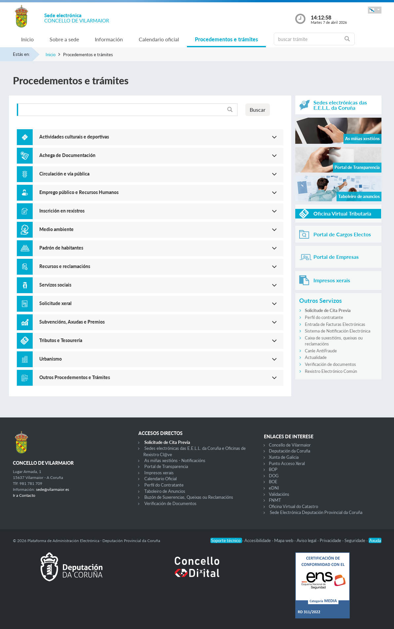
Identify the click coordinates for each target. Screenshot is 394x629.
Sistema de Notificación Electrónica (337, 331)
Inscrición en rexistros (62, 211)
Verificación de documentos (330, 364)
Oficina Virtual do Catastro (293, 506)
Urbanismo (50, 359)
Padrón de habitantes (61, 248)
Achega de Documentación (67, 155)
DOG (274, 475)
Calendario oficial (159, 39)
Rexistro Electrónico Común (331, 371)
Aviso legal (307, 540)
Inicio (27, 39)
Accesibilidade (258, 540)
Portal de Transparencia (166, 466)
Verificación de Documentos (170, 503)
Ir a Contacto (24, 495)
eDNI (274, 488)
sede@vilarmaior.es (52, 489)
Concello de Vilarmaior (290, 445)
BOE (273, 481)
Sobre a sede (64, 39)
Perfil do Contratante (164, 485)
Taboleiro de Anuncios (164, 491)
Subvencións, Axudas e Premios (72, 322)
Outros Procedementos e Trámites (74, 377)
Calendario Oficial (160, 478)
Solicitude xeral (55, 303)
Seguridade (355, 540)
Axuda (375, 540)
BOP (273, 469)
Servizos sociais (55, 285)
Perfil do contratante (324, 317)
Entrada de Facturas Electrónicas (335, 324)
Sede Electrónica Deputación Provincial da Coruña (316, 512)
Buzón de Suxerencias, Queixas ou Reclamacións (188, 497)
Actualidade (316, 357)
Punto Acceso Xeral (287, 463)
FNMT (275, 500)
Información (109, 39)
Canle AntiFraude (321, 350)
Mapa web (284, 540)
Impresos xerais (159, 472)
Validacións (279, 494)
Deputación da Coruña (289, 450)
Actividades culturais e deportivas (74, 136)
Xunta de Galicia (284, 457)
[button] (374, 10)
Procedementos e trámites (226, 39)
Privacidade (331, 540)
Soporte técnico (226, 540)
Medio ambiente (56, 229)
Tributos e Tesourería (60, 340)
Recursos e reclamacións (64, 266)
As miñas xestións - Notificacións (174, 460)
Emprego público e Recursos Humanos (79, 192)
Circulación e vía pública (64, 174)
